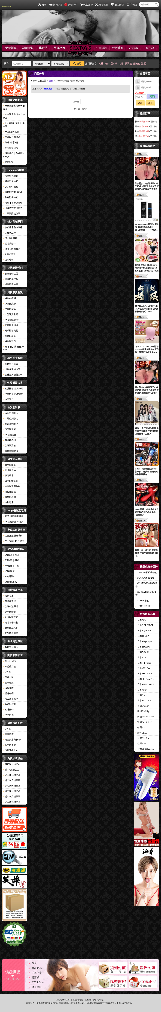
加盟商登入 (38, 982)
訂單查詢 (101, 47)
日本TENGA (142, 636)
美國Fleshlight (143, 711)
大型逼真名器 (10, 314)
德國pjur (140, 727)
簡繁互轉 (101, 4)
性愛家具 (8, 399)
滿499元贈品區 (11, 769)
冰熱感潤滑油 (10, 418)
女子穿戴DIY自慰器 (13, 541)
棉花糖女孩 (9, 666)
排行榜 (43, 47)
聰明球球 (8, 260)
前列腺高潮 (9, 497)
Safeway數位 (142, 600)
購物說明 (70, 4)
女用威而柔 (9, 254)
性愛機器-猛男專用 (13, 388)
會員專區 (37, 987)
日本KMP (140, 690)
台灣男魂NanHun (144, 749)
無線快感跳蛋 (10, 279)
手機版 (131, 4)
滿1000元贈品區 (11, 764)
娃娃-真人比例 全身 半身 (13, 348)
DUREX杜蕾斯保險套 (145, 593)
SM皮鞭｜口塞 (11, 566)
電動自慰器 (9, 336)
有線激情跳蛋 (10, 273)
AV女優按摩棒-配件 (13, 522)
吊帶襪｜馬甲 (10, 699)
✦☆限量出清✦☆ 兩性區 (14, 125)
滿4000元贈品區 (11, 786)
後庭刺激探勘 (10, 606)
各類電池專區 (10, 647)
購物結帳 (55, 4)
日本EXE (140, 657)
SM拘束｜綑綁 (11, 560)
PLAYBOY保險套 (144, 578)
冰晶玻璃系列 (10, 628)
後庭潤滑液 (9, 445)
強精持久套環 (10, 364)
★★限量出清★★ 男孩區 (14, 107)
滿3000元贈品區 (11, 780)
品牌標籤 (59, 47)
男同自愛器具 (10, 481)
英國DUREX (142, 706)
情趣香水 (8, 596)
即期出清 (8, 162)
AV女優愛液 (9, 435)
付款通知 (117, 47)
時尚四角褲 (9, 745)
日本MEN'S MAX (144, 684)
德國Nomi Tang (143, 722)
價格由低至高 (63, 88)
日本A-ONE (142, 652)
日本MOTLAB (143, 700)
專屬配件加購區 (11, 137)
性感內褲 (8, 715)
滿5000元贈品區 (11, 791)
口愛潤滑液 (9, 429)
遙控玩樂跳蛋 (10, 284)
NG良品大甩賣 (11, 132)
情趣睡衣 (8, 688)
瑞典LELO (141, 733)
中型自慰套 (9, 309)
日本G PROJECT (144, 625)
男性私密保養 (10, 622)
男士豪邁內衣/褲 (12, 739)
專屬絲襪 (8, 734)
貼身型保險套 (10, 197)
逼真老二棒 (9, 233)
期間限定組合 (10, 148)
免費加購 (11, 47)
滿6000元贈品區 (11, 796)
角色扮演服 (9, 704)
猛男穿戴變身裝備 (12, 535)
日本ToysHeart (143, 630)
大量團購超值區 (11, 213)
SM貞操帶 (9, 571)
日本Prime (141, 695)
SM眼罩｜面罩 (11, 555)
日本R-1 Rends (143, 663)
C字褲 (7, 672)
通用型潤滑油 (10, 413)
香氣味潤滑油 (10, 424)
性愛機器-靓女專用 (13, 394)
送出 (140, 103)
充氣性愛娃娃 (10, 325)
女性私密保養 (10, 617)
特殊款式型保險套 (12, 208)
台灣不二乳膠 (143, 606)
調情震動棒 (9, 243)
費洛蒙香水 (9, 601)
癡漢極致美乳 (10, 330)
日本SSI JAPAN (143, 674)
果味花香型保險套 (12, 203)
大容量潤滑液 (10, 451)
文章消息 (134, 47)
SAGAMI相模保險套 (146, 572)
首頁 (42, 4)
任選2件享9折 (10, 142)
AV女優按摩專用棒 (13, 516)
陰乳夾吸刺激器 (11, 249)
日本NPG (140, 620)
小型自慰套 (9, 303)
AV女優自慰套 (11, 320)
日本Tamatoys (142, 647)
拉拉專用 (8, 502)
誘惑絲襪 (8, 693)
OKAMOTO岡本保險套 (146, 585)
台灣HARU (141, 743)
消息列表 (37, 972)
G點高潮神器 (10, 238)
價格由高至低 (79, 88)
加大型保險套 (10, 186)
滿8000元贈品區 (11, 802)
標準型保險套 (10, 176)
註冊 (150, 103)
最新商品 (27, 47)
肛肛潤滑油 (9, 470)
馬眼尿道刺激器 (11, 486)
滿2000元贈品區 (11, 775)
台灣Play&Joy (142, 738)
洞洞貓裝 (8, 683)
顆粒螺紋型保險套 (12, 192)
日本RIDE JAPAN (144, 679)
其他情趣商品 (10, 633)
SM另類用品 (10, 582)
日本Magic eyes (143, 641)
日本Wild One (142, 668)
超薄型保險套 (10, 181)
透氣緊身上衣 (10, 750)
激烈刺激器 (9, 465)
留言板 (150, 47)
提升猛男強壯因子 (12, 374)
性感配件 (8, 709)
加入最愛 (117, 4)
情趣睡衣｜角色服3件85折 (13, 155)
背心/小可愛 (9, 661)
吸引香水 (8, 475)
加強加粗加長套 (11, 369)
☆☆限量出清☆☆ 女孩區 (14, 116)
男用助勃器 (9, 341)
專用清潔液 (9, 612)
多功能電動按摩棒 (12, 227)
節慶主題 (8, 677)
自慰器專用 (9, 440)
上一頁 (76, 101)
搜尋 (77, 63)
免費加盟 (86, 4)
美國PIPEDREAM (144, 717)
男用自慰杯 (9, 298)
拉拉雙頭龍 (9, 492)
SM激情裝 (9, 576)
